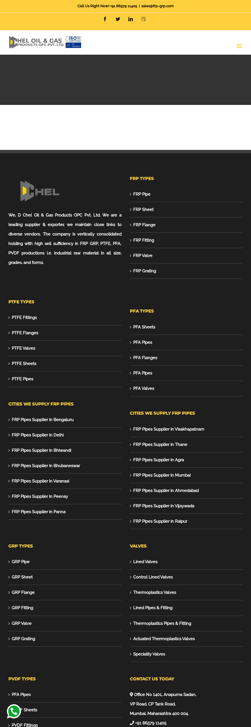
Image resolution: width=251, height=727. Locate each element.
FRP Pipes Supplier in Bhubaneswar (46, 465)
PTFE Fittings (24, 317)
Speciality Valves (149, 654)
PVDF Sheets (24, 709)
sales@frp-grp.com (157, 6)
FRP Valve (142, 255)
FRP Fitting (143, 240)
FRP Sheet (143, 209)
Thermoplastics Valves (154, 592)
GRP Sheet (22, 577)
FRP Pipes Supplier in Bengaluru (43, 419)
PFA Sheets (144, 327)
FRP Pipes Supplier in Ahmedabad (166, 490)
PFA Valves (143, 388)
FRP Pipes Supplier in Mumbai (162, 475)
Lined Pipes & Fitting (152, 607)
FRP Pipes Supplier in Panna (38, 511)
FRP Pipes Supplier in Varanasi (40, 481)
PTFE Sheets (24, 363)
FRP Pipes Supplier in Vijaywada (163, 505)
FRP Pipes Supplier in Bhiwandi (41, 450)
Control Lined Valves (153, 577)
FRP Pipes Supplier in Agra (158, 459)
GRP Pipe (21, 561)
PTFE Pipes (22, 379)
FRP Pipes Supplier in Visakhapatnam (168, 429)
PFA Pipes (142, 342)
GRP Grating (23, 638)
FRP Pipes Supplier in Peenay (40, 496)
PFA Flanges (145, 357)
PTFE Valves (23, 348)
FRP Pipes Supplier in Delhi (38, 435)
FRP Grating (144, 270)
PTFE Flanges (25, 332)
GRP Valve (21, 623)
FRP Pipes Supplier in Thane (160, 444)
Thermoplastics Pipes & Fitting (162, 623)
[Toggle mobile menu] (240, 46)
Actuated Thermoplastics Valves (164, 638)
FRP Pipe (141, 194)
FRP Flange (144, 224)
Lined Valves (145, 561)
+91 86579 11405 (123, 6)
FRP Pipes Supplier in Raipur (160, 521)
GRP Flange (23, 592)
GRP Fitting (22, 607)
